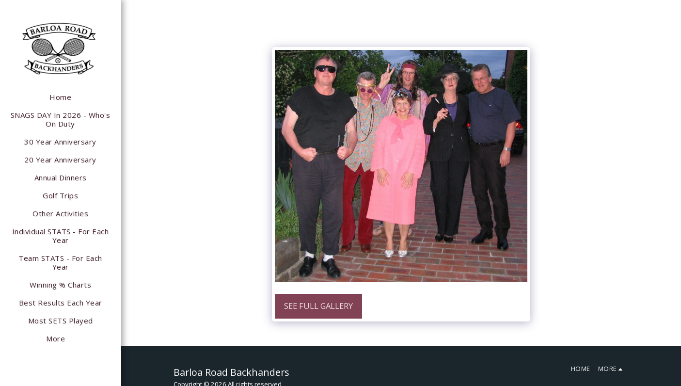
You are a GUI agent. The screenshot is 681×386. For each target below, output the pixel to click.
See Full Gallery (318, 305)
